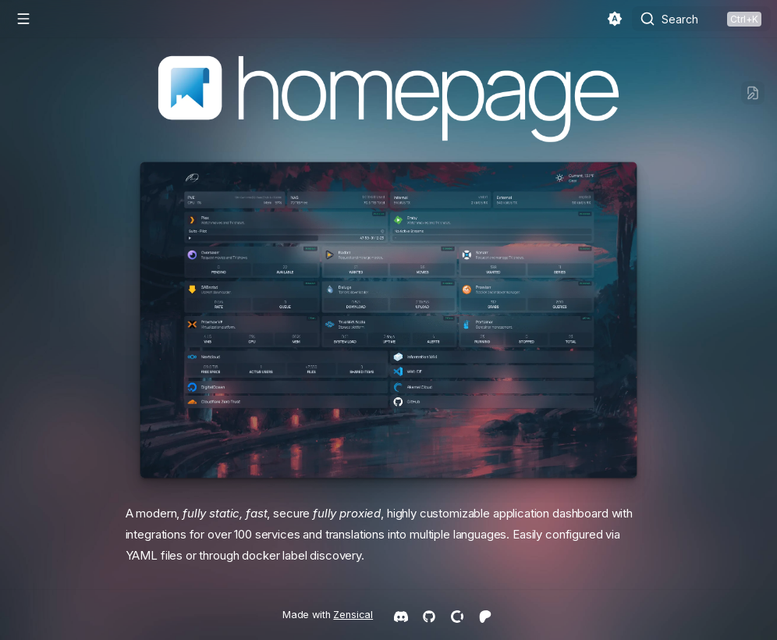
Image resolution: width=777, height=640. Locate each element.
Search (680, 19)
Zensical (353, 614)
